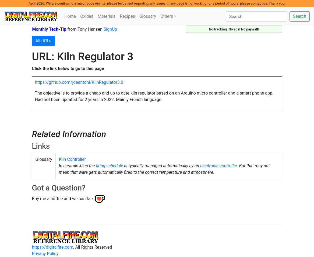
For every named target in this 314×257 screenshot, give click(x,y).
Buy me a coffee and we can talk (63, 198)
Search (299, 16)
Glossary (147, 16)
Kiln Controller (72, 159)
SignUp (110, 29)
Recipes (127, 16)
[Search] (256, 16)
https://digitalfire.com (52, 247)
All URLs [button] (43, 40)
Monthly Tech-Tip (49, 29)
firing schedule (109, 165)
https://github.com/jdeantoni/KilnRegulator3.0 (79, 82)
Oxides (86, 16)
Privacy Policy (45, 253)
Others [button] (166, 16)
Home (70, 16)
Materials (107, 16)
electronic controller (218, 165)
